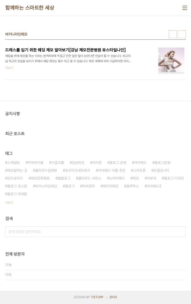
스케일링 (13, 162)
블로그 (69, 186)
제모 (136, 178)
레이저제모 (110, 186)
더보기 (9, 202)
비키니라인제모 (46, 186)
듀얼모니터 (161, 170)
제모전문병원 (40, 178)
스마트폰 (139, 170)
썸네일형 (173, 34)
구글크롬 (57, 162)
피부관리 (88, 186)
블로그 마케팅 (17, 194)
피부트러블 (35, 162)
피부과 (151, 178)
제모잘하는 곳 (17, 170)
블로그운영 (162, 162)
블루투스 (132, 186)
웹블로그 (64, 178)
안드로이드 (15, 178)
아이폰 (97, 162)
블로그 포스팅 (17, 186)
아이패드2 (154, 186)
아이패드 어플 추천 (111, 170)
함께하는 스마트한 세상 (29, 7)
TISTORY (97, 297)
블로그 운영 (118, 162)
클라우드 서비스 (89, 178)
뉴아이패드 (117, 178)
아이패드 (140, 162)
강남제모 (78, 162)
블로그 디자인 (174, 178)
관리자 (113, 297)
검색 (180, 232)
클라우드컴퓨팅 (46, 170)
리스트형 (182, 34)
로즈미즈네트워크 (77, 170)
